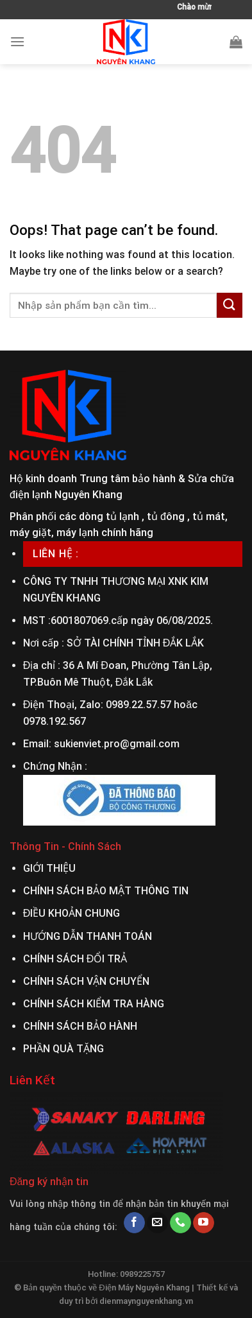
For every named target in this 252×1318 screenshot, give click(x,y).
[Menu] (17, 41)
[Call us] (180, 1223)
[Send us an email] (157, 1223)
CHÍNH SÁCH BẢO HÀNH (80, 1026)
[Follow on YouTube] (203, 1223)
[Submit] (229, 305)
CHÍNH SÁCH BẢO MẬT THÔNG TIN (106, 891)
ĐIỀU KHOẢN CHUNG (72, 913)
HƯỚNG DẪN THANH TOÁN (87, 936)
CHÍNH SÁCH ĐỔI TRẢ (75, 959)
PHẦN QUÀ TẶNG (63, 1049)
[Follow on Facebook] (134, 1223)
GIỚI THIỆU (49, 868)
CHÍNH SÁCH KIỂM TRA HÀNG (93, 1004)
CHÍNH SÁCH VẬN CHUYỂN (86, 981)
